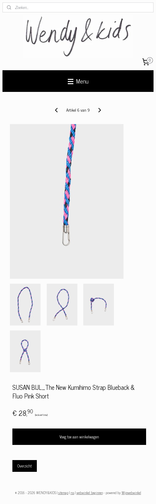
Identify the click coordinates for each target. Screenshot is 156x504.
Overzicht (24, 466)
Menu (78, 81)
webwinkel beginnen (89, 492)
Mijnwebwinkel (131, 492)
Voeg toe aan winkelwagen (79, 436)
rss (72, 492)
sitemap (63, 492)
